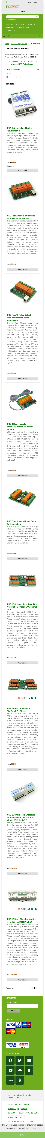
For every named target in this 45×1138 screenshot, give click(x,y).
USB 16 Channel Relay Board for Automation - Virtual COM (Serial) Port (22, 607)
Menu (8, 36)
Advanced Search (11, 19)
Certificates (21, 24)
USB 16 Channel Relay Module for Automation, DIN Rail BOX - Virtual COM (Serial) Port (21, 817)
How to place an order (16, 1121)
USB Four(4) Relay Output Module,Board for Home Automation (19, 317)
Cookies (30, 1121)
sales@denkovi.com (19, 1095)
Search (21, 1113)
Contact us (10, 31)
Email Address (12, 1002)
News (28, 27)
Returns (27, 1104)
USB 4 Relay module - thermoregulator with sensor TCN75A (20, 426)
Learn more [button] (35, 1128)
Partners (18, 1104)
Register (24, 1109)
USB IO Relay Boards (19, 44)
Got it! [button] (22, 1135)
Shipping (9, 27)
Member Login (13, 1109)
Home (7, 44)
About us (9, 24)
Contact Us (12, 1113)
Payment (31, 24)
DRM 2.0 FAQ (31, 1113)
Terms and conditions (16, 1117)
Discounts (19, 27)
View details (22, 269)
